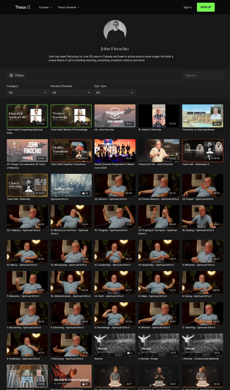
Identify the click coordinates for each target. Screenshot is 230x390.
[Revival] (115, 359)
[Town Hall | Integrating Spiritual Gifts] (27, 131)
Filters (17, 75)
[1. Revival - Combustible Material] (202, 359)
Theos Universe (68, 7)
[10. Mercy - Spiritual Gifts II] (27, 265)
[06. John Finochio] (115, 129)
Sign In (188, 7)
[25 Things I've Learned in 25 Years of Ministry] (27, 166)
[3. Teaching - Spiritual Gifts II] (202, 327)
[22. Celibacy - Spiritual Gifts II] (27, 230)
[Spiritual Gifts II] (71, 199)
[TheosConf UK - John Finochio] (158, 164)
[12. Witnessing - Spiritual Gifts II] (71, 265)
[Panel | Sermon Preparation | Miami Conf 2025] (115, 166)
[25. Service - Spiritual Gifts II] (115, 199)
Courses (45, 7)
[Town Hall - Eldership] (27, 199)
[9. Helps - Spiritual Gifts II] (158, 296)
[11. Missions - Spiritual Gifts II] (27, 296)
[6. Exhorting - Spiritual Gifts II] (71, 327)
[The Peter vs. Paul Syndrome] (202, 129)
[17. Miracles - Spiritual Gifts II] (202, 265)
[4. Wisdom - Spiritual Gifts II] (158, 327)
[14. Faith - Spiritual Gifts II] (115, 296)
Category (12, 86)
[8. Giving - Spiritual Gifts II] (202, 296)
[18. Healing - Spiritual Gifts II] (202, 230)
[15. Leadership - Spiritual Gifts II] (115, 265)
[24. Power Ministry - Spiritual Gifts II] (158, 199)
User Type (100, 86)
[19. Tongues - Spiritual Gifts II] (115, 230)
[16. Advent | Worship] (158, 129)
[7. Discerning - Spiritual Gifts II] (27, 327)
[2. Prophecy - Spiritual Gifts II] (27, 359)
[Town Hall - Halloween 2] (202, 164)
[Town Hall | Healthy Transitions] (71, 164)
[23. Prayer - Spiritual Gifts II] (202, 199)
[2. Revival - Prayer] (158, 359)
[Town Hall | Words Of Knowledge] (71, 129)
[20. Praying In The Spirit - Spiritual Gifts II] (158, 232)
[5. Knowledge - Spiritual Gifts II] (115, 327)
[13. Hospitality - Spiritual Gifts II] (158, 265)
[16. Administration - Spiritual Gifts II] (71, 296)
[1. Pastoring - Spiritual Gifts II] (71, 359)
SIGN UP (206, 7)
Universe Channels (61, 86)
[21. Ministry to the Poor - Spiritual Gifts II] (71, 232)
